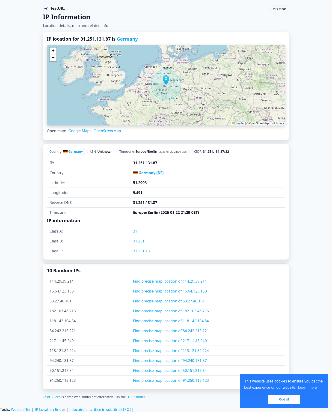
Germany (127, 39)
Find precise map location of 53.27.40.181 (169, 301)
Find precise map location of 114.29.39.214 (170, 281)
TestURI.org (52, 397)
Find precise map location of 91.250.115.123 (171, 380)
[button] (166, 80)
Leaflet (238, 123)
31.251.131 (142, 251)
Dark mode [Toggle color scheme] (279, 9)
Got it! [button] (284, 399)
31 (135, 231)
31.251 (139, 241)
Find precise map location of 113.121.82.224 (171, 350)
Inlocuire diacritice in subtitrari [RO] (100, 409)
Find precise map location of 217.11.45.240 (170, 340)
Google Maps (79, 130)
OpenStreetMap (107, 130)
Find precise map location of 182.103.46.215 (171, 310)
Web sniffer (21, 409)
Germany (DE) (148, 172)
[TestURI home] (54, 8)
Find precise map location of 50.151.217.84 (170, 370)
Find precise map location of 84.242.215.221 (171, 330)
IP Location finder (50, 409)
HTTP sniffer (136, 397)
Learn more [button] (307, 387)
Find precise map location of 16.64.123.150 (170, 291)
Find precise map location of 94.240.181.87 (170, 360)
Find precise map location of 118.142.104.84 (171, 320)
